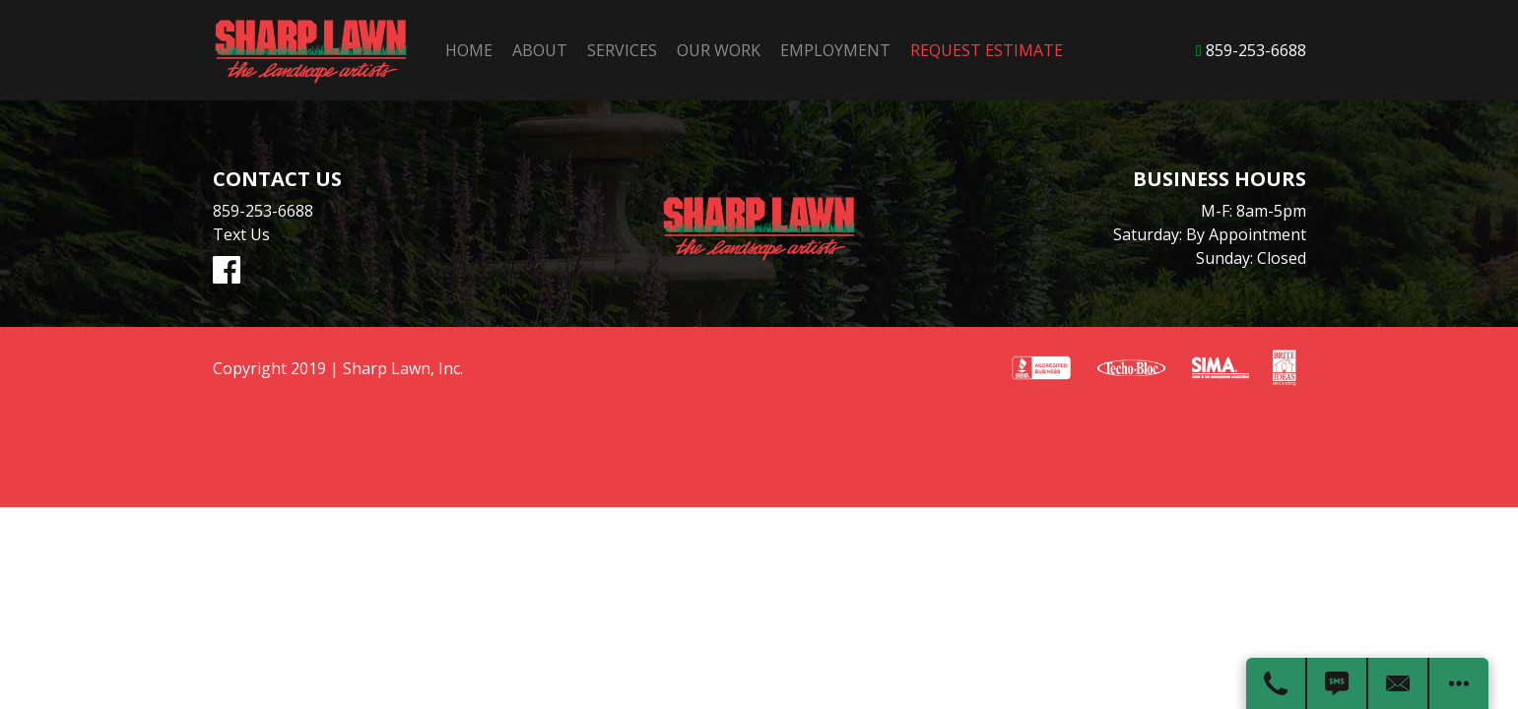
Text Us (241, 234)
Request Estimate (984, 50)
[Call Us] (1276, 683)
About (537, 50)
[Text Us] (1337, 683)
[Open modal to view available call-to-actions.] (1458, 683)
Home (467, 50)
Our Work (716, 50)
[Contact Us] (1398, 683)
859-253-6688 (1256, 50)
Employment (833, 50)
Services (620, 50)
